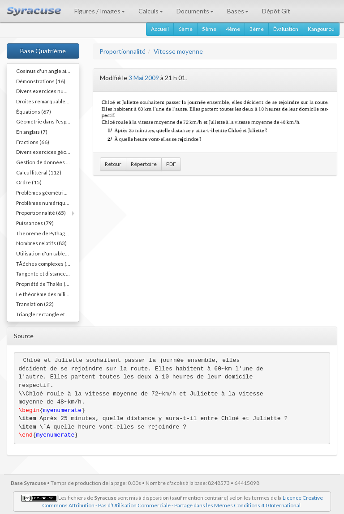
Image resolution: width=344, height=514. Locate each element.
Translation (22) (35, 304)
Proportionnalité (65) (41, 212)
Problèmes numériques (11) (47, 203)
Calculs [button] (150, 11)
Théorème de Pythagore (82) (47, 233)
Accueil (160, 28)
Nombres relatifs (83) (41, 243)
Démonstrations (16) (40, 81)
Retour (113, 164)
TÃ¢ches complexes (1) (43, 263)
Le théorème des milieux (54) (47, 294)
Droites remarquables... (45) (47, 101)
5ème (209, 28)
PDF (171, 164)
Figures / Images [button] (99, 11)
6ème (185, 28)
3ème (256, 28)
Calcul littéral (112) (38, 172)
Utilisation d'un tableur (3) (47, 253)
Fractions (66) (32, 142)
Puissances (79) (35, 223)
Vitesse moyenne (178, 51)
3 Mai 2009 (144, 77)
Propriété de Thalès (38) (44, 283)
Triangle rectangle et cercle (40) (47, 314)
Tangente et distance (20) (46, 273)
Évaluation (285, 28)
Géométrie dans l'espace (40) (47, 121)
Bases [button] (238, 11)
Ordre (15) (29, 182)
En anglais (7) (31, 131)
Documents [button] (195, 11)
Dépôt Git (276, 11)
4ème (233, 28)
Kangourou (321, 28)
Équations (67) (33, 111)
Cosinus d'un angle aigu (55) (47, 71)
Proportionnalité (122, 51)
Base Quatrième (43, 51)
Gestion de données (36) (46, 162)
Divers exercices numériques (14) (47, 91)
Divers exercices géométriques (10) (47, 152)
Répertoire (144, 164)
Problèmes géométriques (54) (47, 192)
